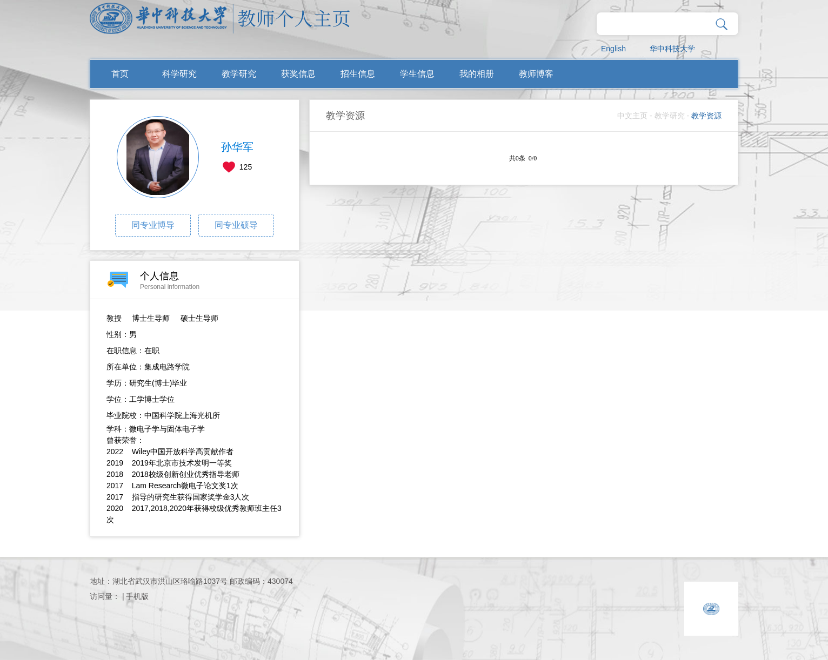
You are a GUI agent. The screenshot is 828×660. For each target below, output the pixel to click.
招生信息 (357, 73)
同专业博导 (153, 225)
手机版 (137, 596)
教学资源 (706, 115)
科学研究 (179, 73)
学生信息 (417, 73)
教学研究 (239, 73)
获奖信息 (298, 73)
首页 (120, 73)
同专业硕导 (236, 225)
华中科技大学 (672, 48)
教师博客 (536, 73)
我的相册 (476, 73)
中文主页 (632, 115)
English (613, 48)
